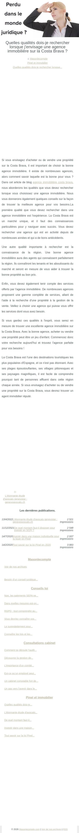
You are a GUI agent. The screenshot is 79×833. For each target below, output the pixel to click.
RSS (65, 829)
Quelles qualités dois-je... (18, 704)
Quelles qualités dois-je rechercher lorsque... (37, 67)
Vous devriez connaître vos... (20, 618)
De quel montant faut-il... (17, 720)
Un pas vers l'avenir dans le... (20, 688)
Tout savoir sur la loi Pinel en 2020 (32, 545)
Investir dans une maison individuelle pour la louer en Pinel (36, 537)
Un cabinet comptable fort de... (21, 681)
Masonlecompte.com (29, 829)
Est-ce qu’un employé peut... (20, 673)
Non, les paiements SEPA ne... (21, 595)
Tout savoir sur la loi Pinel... (19, 735)
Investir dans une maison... (19, 728)
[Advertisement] (39, 110)
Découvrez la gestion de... (18, 658)
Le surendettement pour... (18, 626)
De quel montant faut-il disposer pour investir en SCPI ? (34, 529)
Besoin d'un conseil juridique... (21, 579)
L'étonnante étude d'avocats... (20, 712)
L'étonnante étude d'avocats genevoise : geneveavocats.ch (15, 499)
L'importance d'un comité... (19, 665)
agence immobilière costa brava (52, 182)
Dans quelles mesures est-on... (21, 603)
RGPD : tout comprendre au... (20, 611)
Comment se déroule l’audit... (20, 650)
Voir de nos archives (15, 566)
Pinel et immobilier (37, 62)
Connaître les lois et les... (18, 634)
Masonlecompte (39, 58)
